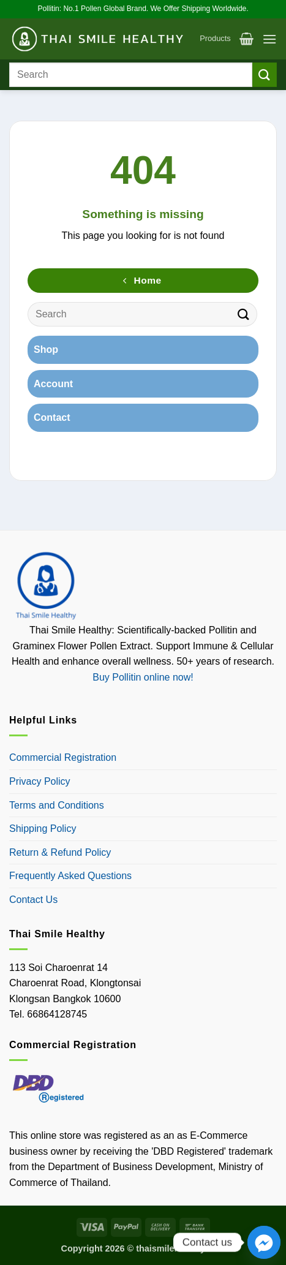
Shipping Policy (42, 828)
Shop (46, 349)
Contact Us (33, 899)
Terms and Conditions (56, 805)
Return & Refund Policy (60, 852)
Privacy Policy (39, 781)
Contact (52, 417)
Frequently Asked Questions (70, 875)
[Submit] (264, 74)
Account (53, 384)
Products (215, 38)
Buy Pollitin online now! (143, 677)
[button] (246, 38)
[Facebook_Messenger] (263, 1242)
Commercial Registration (62, 757)
